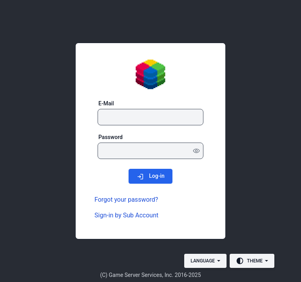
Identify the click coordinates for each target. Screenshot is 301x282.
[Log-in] (150, 176)
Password (110, 137)
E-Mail (106, 103)
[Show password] (196, 151)
